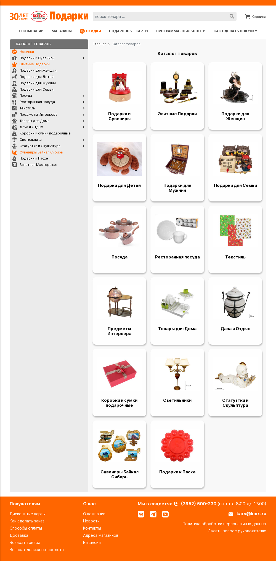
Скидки (90, 31)
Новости (91, 521)
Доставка (19, 535)
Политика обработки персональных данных (224, 523)
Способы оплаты (26, 528)
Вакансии (92, 542)
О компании (31, 31)
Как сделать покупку (235, 31)
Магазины (62, 31)
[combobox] (165, 16)
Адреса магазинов (100, 535)
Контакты (92, 528)
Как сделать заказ (27, 521)
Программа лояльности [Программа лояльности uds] (181, 31)
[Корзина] (255, 16)
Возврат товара (25, 542)
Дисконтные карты (28, 513)
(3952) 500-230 (199, 503)
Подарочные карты (128, 31)
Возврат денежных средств (37, 549)
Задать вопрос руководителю (237, 530)
